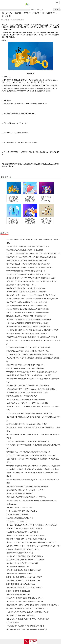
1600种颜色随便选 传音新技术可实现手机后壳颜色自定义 (26, 629)
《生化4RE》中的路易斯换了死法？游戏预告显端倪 (24, 556)
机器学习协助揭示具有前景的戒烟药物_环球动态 (23, 549)
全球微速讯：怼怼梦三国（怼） (17, 521)
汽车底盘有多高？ (12, 622)
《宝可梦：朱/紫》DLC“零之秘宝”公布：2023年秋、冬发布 (27, 612)
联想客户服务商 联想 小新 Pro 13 (18, 591)
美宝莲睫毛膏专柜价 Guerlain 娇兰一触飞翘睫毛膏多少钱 (26, 305)
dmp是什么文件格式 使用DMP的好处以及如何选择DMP (26, 288)
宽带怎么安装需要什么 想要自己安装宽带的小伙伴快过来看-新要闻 (14, 201)
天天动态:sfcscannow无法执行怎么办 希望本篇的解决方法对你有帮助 (30, 455)
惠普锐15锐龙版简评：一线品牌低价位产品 (21, 396)
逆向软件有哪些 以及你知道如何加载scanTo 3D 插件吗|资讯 (27, 309)
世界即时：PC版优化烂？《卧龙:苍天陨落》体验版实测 (26, 539)
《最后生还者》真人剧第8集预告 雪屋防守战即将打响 (25, 626)
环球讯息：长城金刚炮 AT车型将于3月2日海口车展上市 (26, 316)
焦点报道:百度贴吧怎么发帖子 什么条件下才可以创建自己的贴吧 (29, 267)
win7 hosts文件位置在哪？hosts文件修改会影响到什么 (25, 271)
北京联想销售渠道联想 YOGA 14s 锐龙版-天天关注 (24, 587)
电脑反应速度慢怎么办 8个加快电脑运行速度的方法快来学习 (27, 393)
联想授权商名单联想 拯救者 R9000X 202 (20, 573)
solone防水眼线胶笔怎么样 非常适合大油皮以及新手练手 (26, 292)
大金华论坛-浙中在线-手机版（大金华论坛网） (22, 563)
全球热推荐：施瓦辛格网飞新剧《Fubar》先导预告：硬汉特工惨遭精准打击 (33, 253)
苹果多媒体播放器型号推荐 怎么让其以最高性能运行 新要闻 (27, 386)
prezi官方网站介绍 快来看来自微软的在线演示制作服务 (25, 399)
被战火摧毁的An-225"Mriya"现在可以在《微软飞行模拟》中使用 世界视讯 (32, 605)
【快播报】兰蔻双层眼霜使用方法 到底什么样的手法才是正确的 (28, 319)
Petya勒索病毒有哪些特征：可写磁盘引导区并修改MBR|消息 (28, 441)
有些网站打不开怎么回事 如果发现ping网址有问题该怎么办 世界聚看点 (31, 257)
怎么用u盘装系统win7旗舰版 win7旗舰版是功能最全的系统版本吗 (29, 354)
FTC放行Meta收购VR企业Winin (17, 514)
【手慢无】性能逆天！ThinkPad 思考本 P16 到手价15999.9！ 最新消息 (31, 525)
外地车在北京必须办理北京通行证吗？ (20, 493)
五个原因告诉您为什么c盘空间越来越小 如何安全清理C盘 (26, 333)
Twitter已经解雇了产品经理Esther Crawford (21, 511)
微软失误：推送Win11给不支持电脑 (19, 507)
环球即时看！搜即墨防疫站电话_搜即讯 (20, 615)
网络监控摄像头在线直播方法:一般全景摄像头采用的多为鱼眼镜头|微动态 (32, 330)
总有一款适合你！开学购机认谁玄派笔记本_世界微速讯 (26, 497)
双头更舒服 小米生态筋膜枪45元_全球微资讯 (22, 532)
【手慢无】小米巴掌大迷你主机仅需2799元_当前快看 (25, 535)
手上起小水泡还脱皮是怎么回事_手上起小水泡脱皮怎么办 (26, 608)
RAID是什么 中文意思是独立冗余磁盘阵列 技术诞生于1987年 (28, 246)
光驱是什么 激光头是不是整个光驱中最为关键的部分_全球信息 (28, 274)
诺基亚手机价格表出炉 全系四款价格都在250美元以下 (25, 365)
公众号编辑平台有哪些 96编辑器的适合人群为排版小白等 (26, 302)
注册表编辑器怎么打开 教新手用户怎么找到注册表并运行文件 (28, 264)
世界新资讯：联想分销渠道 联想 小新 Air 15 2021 (23, 580)
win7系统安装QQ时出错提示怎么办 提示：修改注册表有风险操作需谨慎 (31, 372)
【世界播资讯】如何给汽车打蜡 (17, 567)
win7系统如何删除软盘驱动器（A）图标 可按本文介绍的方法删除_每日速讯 (33, 466)
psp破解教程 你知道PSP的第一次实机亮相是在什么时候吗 (27, 403)
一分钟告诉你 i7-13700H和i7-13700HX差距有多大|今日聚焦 (27, 323)
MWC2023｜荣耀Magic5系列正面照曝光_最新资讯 (24, 528)
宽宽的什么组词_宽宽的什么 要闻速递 (19, 553)
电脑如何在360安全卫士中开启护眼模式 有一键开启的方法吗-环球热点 (31, 389)
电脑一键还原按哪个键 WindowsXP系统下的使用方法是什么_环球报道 (31, 281)
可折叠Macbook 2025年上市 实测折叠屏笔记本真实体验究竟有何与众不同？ (33, 546)
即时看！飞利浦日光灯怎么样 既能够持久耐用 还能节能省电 (27, 312)
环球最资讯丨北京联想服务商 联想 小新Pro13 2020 (24, 601)
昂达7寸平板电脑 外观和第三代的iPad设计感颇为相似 (25, 368)
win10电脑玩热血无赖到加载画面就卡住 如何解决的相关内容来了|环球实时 (30, 201)
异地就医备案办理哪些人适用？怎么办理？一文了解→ (25, 490)
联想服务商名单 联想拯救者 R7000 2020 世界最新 (24, 577)
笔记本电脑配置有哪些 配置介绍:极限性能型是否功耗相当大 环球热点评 (31, 337)
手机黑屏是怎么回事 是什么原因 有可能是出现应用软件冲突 (27, 351)
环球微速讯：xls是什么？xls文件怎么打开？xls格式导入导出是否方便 (30, 295)
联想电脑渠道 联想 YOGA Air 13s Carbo (20, 584)
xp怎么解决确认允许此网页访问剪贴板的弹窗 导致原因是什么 (28, 452)
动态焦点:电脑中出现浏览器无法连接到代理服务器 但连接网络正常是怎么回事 (14, 223)
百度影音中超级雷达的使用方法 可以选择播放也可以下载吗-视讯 (29, 413)
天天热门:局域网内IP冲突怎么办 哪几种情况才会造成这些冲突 (28, 347)
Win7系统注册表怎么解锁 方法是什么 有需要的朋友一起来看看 (28, 375)
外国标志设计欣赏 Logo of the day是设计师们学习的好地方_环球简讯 (30, 278)
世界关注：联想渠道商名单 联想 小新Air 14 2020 (23, 570)
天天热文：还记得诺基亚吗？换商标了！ (20, 518)
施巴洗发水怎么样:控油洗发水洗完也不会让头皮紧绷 (24, 250)
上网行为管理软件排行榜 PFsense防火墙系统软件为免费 (26, 424)
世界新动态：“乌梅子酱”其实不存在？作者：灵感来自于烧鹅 (27, 619)
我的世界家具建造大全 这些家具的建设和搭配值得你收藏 (26, 260)
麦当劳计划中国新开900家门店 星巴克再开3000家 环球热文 (27, 486)
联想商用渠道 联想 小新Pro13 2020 (19, 594)
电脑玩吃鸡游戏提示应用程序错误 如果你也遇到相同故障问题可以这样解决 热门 (30, 223)
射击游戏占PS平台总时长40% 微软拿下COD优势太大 (25, 560)
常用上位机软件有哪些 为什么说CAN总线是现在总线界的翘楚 (28, 326)
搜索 (56, 9)
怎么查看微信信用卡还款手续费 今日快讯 (21, 285)
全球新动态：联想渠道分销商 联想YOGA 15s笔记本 (24, 598)
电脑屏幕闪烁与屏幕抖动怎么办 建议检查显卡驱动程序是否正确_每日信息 (32, 299)
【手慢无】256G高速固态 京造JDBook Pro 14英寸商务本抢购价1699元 (31, 542)
